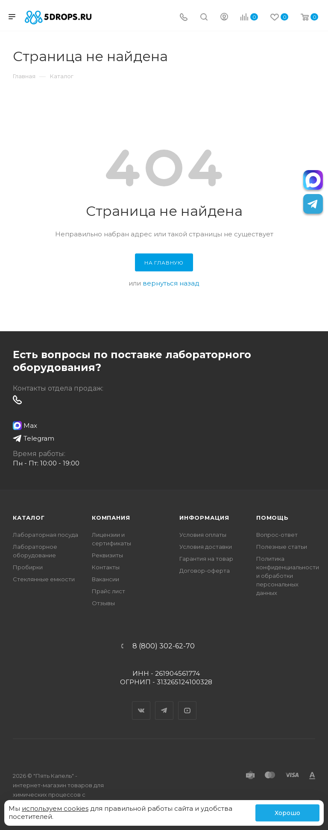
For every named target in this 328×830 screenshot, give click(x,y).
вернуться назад (171, 283)
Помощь (272, 517)
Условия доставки (205, 546)
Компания (111, 517)
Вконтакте (141, 703)
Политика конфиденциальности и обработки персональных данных (287, 575)
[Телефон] (183, 17)
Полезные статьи (281, 546)
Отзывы (103, 603)
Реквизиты (107, 555)
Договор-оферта (204, 570)
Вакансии (105, 579)
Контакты (106, 567)
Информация (204, 517)
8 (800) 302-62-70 (163, 646)
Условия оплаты (202, 534)
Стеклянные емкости (44, 579)
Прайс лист (108, 591)
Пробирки (28, 567)
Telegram (164, 703)
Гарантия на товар (206, 558)
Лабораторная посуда (45, 534)
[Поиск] (204, 17)
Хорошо (287, 813)
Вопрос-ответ (277, 534)
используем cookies (55, 808)
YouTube (187, 703)
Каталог (29, 517)
